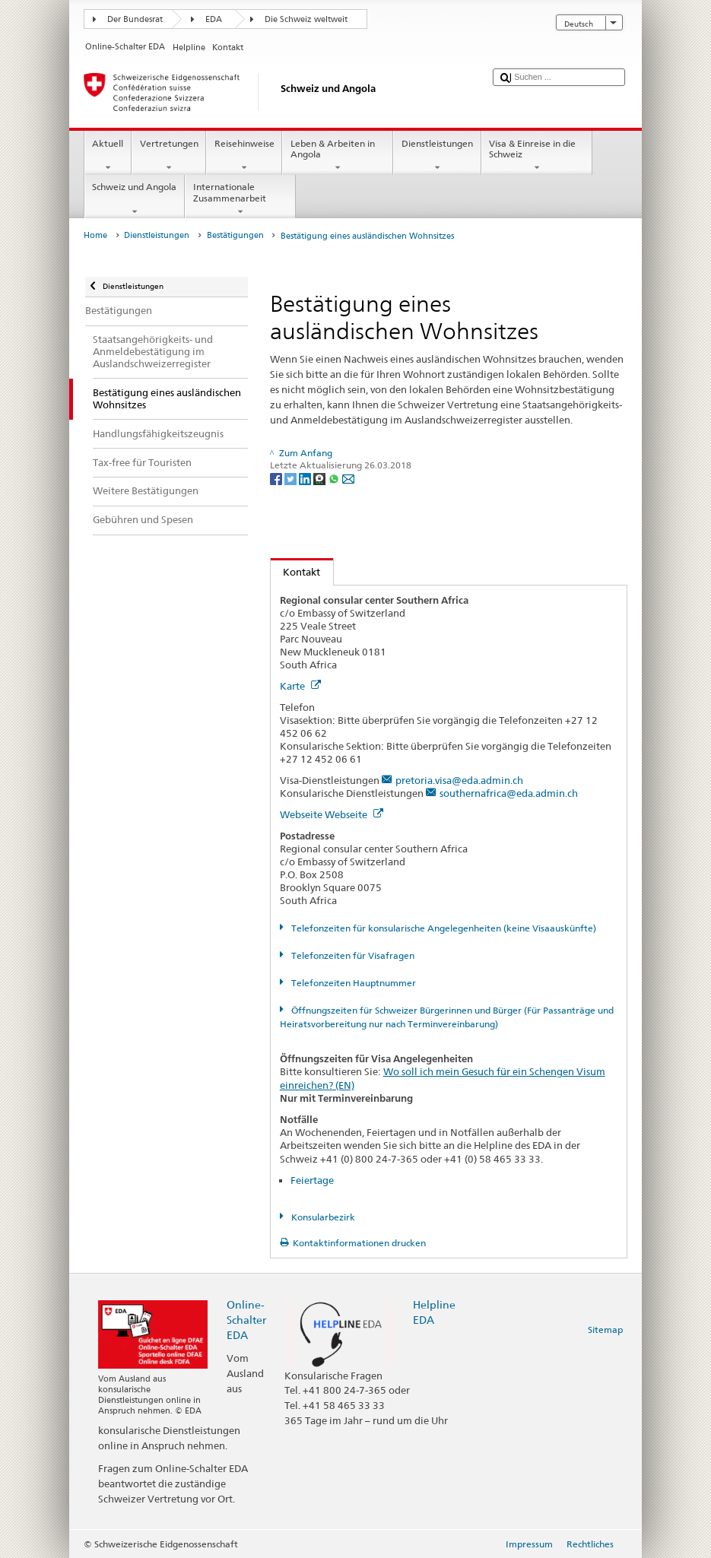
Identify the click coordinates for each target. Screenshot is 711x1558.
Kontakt (296, 572)
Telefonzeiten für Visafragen (351, 955)
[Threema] (320, 478)
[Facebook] (277, 478)
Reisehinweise (244, 156)
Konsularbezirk (322, 1217)
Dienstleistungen (437, 156)
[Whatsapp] (335, 478)
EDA (213, 19)
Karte (300, 686)
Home (95, 235)
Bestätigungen (235, 235)
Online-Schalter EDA (246, 1319)
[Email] (348, 478)
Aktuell (108, 156)
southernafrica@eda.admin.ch (509, 793)
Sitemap (605, 1329)
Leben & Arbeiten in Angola (337, 156)
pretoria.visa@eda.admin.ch (459, 780)
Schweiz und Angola (134, 199)
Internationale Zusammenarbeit (240, 199)
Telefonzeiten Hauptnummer (352, 982)
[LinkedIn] (306, 478)
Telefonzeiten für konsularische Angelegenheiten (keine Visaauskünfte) (442, 928)
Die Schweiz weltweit (306, 19)
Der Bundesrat (135, 19)
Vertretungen (168, 156)
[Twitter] (291, 478)
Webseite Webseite (331, 814)
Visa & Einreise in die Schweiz (537, 156)
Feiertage (312, 1180)
